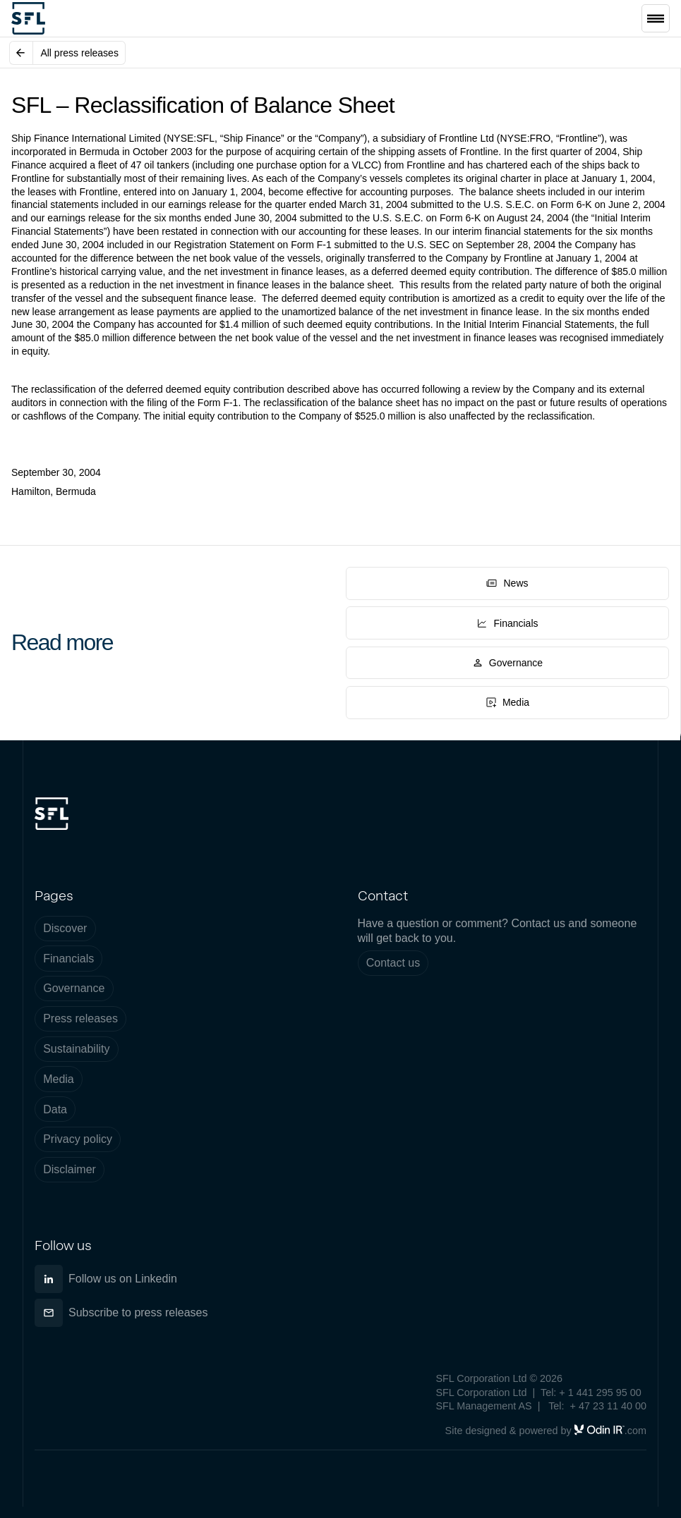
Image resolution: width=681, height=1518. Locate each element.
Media (58, 1079)
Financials (68, 959)
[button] (656, 18)
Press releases (80, 1018)
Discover (65, 928)
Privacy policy (77, 1139)
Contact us (393, 963)
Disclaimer (69, 1169)
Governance (73, 988)
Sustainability (76, 1049)
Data (55, 1109)
